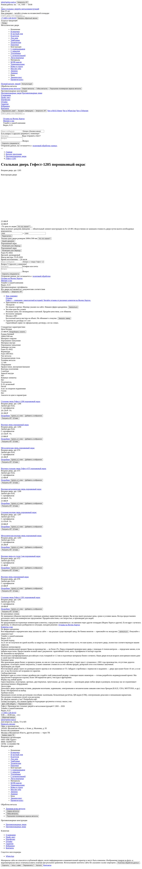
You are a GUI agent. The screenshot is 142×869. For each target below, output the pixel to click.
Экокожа (14, 71)
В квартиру (15, 32)
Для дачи (14, 38)
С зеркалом (15, 51)
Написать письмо (8, 725)
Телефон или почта (30, 267)
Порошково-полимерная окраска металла (65, 89)
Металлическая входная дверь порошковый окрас (21, 537)
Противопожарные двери (11, 93)
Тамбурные (15, 40)
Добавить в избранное (33, 417)
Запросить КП (22, 2)
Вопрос (28, 142)
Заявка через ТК (8, 736)
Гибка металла (41, 89)
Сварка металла (28, 89)
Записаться (73, 308)
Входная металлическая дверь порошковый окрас (21, 491)
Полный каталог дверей (10, 84)
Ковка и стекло (17, 66)
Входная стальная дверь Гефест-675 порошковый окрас (23, 470)
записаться (123, 633)
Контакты (5, 108)
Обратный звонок (8, 719)
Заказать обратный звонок (27, 18)
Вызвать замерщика (25, 111)
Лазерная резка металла (10, 88)
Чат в (54, 111)
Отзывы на (71, 120)
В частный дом (17, 34)
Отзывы (4, 102)
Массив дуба (16, 69)
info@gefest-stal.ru (8, 2)
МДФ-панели (16, 62)
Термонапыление (18, 64)
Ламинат (14, 73)
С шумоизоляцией (18, 56)
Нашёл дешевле (8, 242)
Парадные (15, 45)
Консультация (27, 84)
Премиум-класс (17, 79)
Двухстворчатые (17, 58)
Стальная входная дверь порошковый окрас (19, 514)
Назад (4, 23)
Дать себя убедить (9, 705)
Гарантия (5, 104)
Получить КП (10, 420)
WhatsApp (10, 858)
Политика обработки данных (128, 864)
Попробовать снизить (17, 333)
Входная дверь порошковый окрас (15, 426)
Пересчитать (6, 237)
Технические (16, 42)
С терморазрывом (18, 49)
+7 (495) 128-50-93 (8, 18)
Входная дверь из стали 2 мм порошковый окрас (21, 558)
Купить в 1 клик (17, 417)
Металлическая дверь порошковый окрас (18, 449)
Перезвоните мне (24, 705)
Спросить (5, 867)
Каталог (39, 867)
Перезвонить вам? (9, 111)
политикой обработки (41, 278)
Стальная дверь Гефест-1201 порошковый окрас (20, 599)
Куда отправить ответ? (31, 136)
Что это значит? (24, 227)
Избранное (5, 106)
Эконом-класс (16, 77)
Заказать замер (64, 320)
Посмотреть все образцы (11, 246)
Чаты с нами (16, 867)
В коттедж (15, 36)
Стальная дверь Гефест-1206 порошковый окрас (20, 403)
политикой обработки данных (45, 146)
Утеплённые (16, 53)
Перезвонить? (28, 867)
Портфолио (5, 100)
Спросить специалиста (10, 144)
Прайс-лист (5, 97)
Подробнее (5, 417)
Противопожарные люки (32, 93)
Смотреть (5, 293)
